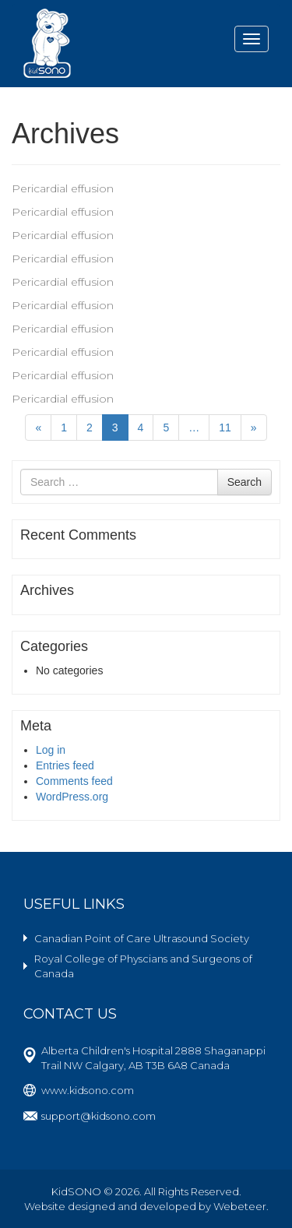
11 (225, 427)
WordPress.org (72, 796)
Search (244, 482)
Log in (50, 750)
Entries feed (65, 765)
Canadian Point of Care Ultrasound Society (141, 938)
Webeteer (239, 1206)
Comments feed (74, 781)
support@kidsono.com (98, 1116)
